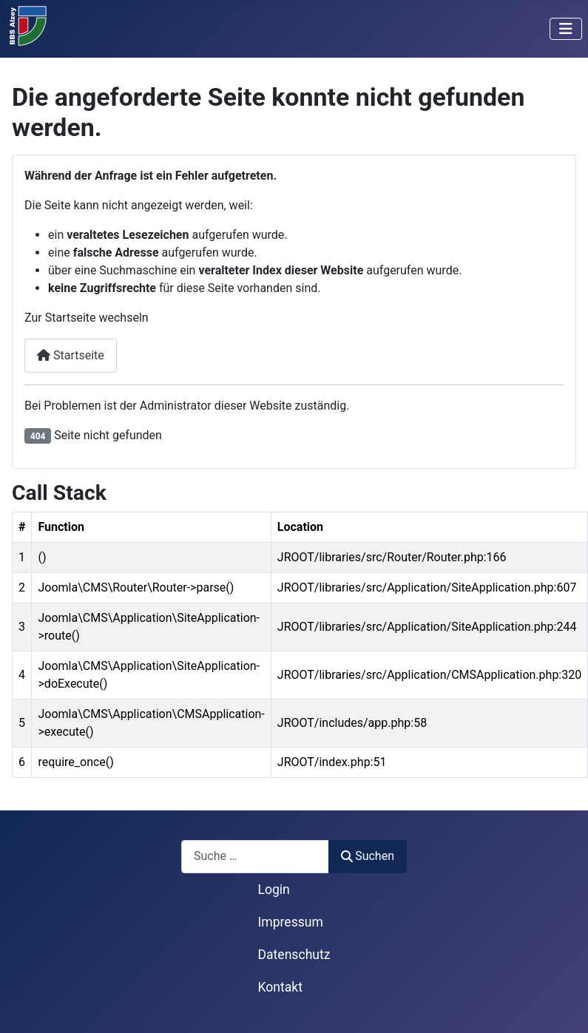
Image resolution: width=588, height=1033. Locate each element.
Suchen (367, 856)
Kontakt (280, 987)
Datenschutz (293, 954)
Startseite (70, 355)
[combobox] (255, 856)
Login (273, 889)
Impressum (290, 922)
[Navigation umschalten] (566, 29)
